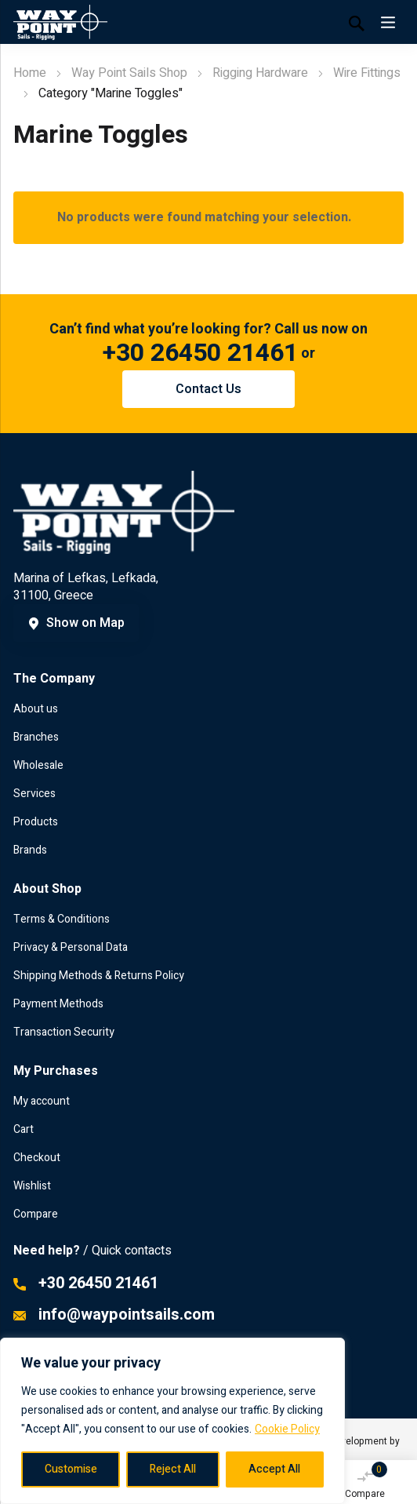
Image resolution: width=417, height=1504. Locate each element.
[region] (172, 1421)
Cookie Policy (287, 1429)
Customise (71, 1469)
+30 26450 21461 (200, 352)
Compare (366, 1481)
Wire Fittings (367, 73)
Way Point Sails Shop (129, 73)
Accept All (274, 1469)
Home (29, 73)
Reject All (173, 1469)
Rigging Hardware (260, 73)
